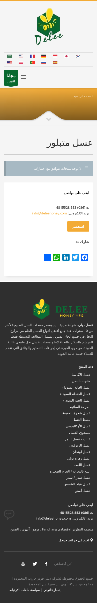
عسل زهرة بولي (79, 458)
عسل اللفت (82, 464)
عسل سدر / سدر (78, 477)
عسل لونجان (81, 451)
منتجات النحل (81, 380)
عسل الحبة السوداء (77, 400)
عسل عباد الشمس (77, 484)
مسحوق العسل (80, 432)
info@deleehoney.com (49, 213)
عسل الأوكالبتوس (78, 426)
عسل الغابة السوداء (76, 387)
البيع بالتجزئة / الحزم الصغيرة (70, 471)
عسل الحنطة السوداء (75, 393)
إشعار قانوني (52, 589)
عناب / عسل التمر (78, 439)
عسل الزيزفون (80, 445)
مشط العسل (81, 419)
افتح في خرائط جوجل (75, 540)
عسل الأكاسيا (81, 374)
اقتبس (11, 79)
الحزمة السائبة (80, 406)
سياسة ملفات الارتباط (24, 589)
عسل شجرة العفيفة (76, 413)
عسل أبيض (83, 490)
